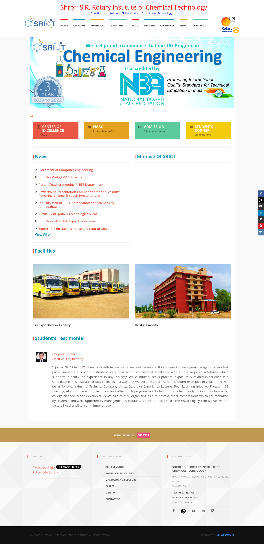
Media (183, 25)
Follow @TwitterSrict (46, 472)
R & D (135, 25)
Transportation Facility (52, 325)
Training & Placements (159, 25)
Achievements (114, 467)
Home (64, 25)
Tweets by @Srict (44, 468)
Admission (97, 25)
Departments (118, 25)
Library (110, 492)
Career (109, 486)
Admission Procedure (119, 473)
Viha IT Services (225, 535)
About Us (79, 25)
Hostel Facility (146, 325)
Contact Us (200, 25)
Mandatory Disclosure (120, 479)
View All (41, 234)
